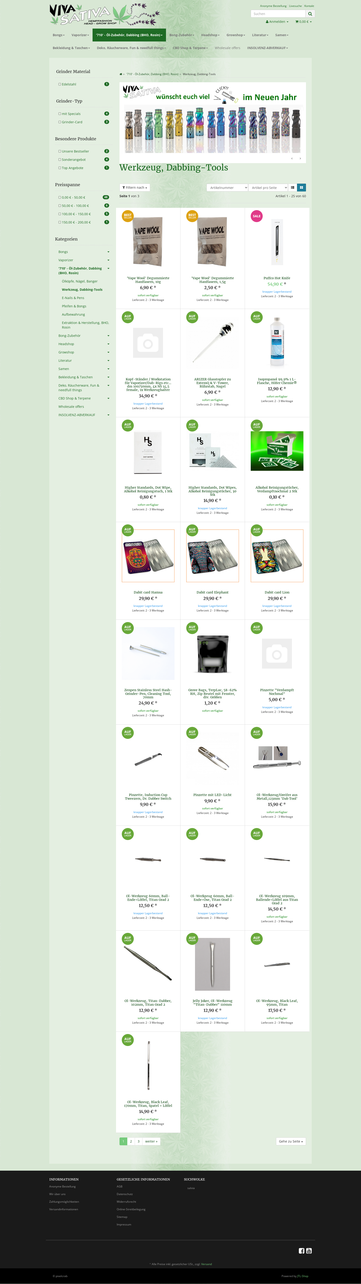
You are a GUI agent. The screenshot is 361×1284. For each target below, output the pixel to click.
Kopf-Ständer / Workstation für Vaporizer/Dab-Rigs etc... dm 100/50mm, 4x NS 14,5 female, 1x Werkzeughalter (148, 384)
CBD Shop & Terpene (190, 48)
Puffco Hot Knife (277, 278)
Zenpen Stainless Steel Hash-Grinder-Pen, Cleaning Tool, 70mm (148, 689)
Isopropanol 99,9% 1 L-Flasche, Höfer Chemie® (277, 381)
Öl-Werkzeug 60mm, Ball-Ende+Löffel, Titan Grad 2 (148, 893)
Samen (281, 35)
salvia (191, 1184)
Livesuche (295, 6)
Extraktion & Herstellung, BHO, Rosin (85, 324)
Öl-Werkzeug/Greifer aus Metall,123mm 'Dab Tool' (277, 792)
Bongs (59, 35)
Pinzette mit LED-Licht (212, 790)
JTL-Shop (302, 1272)
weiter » (151, 1137)
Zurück (292, 158)
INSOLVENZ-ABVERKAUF (267, 48)
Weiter (300, 158)
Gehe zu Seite (291, 1137)
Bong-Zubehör (181, 35)
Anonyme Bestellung (273, 6)
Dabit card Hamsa (148, 592)
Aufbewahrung (73, 314)
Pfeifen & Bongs (74, 306)
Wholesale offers (227, 48)
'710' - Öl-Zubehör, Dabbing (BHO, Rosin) (129, 35)
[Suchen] (278, 14)
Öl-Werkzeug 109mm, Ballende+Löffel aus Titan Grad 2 (277, 895)
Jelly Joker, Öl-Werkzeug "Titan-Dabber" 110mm (213, 998)
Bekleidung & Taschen (71, 48)
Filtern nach (134, 187)
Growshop (236, 35)
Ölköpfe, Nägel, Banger (80, 281)
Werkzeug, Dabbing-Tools (82, 289)
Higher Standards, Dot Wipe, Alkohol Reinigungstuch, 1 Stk (148, 489)
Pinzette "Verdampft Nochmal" (277, 687)
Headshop (210, 35)
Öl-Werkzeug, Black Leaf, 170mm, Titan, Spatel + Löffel (148, 1099)
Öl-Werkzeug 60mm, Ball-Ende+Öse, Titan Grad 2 (212, 893)
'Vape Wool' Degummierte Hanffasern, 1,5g (212, 280)
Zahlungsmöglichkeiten (64, 1197)
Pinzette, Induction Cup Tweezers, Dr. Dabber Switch (148, 792)
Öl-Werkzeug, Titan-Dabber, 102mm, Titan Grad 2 (148, 998)
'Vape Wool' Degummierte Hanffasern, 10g (148, 280)
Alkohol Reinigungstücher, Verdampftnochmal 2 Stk (277, 489)
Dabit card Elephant (213, 592)
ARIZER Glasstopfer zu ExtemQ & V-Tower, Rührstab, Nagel (212, 382)
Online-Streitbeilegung (131, 1205)
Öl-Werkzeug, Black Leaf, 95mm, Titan (277, 998)
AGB (119, 1182)
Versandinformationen (63, 1205)
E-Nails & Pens (73, 298)
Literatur (260, 35)
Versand (206, 1260)
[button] (292, 187)
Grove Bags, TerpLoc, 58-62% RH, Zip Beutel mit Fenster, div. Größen (212, 689)
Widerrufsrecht (126, 1197)
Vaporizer (80, 35)
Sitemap (122, 1212)
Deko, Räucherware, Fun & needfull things (131, 48)
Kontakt (309, 6)
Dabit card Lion (277, 592)
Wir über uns (57, 1190)
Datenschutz (125, 1190)
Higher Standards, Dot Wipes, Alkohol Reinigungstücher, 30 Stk (213, 491)
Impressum (124, 1220)
